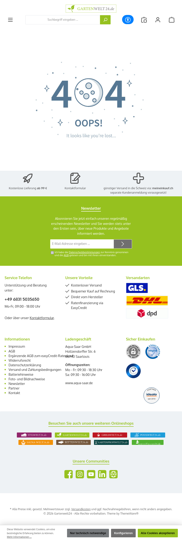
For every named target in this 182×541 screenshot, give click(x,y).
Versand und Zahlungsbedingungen (35, 369)
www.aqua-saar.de (79, 383)
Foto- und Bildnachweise (27, 379)
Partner (14, 388)
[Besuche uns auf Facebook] (68, 474)
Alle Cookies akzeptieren (158, 533)
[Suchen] (105, 19)
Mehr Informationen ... (19, 536)
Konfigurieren (123, 533)
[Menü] (10, 19)
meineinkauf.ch (162, 188)
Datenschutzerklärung (25, 365)
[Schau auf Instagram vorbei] (80, 474)
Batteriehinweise (21, 374)
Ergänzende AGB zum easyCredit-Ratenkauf (41, 356)
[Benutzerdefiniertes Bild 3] (133, 371)
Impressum (17, 346)
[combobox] (62, 19)
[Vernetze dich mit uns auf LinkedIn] (102, 474)
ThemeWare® (129, 513)
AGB (66, 255)
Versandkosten (81, 509)
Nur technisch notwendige (88, 533)
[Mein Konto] (158, 19)
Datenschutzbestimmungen (84, 252)
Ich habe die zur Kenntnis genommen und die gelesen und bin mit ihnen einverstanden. (91, 254)
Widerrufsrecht (20, 360)
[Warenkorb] (171, 19)
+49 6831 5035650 (22, 299)
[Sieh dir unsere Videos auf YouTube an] (91, 474)
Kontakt (14, 393)
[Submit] (123, 244)
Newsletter (17, 383)
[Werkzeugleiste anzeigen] (128, 19)
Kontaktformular (75, 188)
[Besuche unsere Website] (113, 474)
